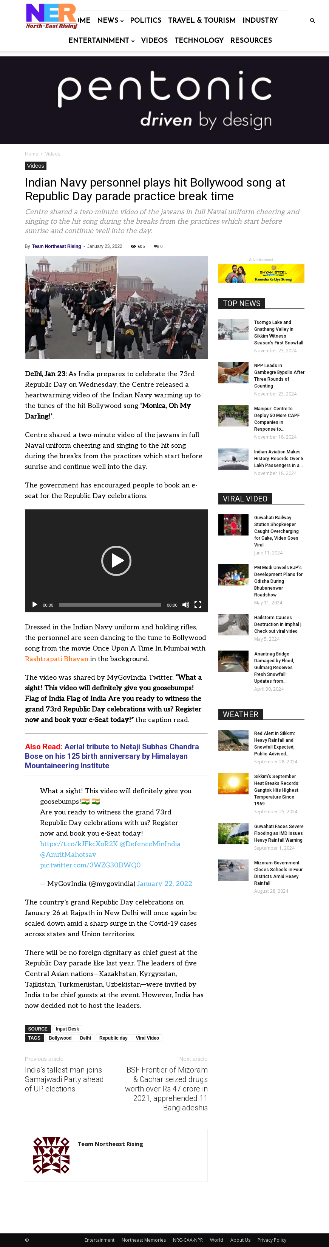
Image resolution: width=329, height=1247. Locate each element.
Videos (154, 41)
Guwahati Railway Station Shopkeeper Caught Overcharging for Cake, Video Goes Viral (276, 531)
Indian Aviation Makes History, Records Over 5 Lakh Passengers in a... (278, 458)
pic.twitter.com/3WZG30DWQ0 (90, 865)
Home (79, 21)
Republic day (113, 1038)
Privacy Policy (272, 1240)
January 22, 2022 (164, 884)
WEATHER (240, 714)
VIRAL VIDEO (245, 498)
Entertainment (101, 41)
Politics (145, 21)
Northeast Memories (144, 1240)
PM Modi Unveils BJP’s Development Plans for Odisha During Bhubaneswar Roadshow (278, 581)
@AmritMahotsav (68, 855)
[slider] (110, 605)
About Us (240, 1240)
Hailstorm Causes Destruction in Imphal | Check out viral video (277, 624)
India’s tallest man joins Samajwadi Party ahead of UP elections (64, 1079)
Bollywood (60, 1038)
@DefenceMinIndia (150, 844)
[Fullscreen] (198, 605)
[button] (312, 21)
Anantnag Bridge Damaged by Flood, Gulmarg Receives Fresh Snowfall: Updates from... (274, 667)
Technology (199, 41)
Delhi (85, 1038)
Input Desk (67, 1029)
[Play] (35, 605)
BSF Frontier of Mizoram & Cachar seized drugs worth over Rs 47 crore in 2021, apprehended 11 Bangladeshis (166, 1088)
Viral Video (147, 1038)
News (110, 21)
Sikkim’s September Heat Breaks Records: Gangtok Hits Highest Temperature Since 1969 (277, 790)
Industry (260, 21)
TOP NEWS (242, 303)
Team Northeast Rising (56, 246)
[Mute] (186, 605)
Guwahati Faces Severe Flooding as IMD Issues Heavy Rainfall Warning (279, 833)
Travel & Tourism (202, 21)
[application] (116, 561)
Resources (251, 41)
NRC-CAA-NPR (188, 1240)
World (216, 1240)
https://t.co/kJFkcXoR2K (79, 844)
